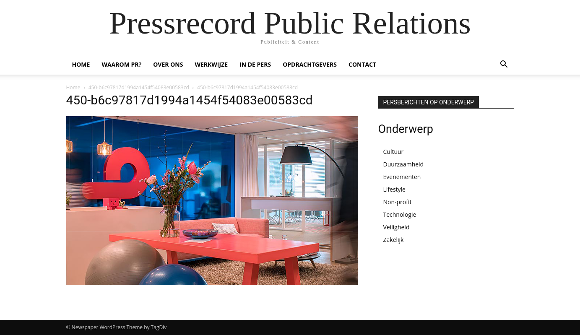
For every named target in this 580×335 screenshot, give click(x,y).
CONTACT (362, 64)
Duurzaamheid (403, 164)
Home (73, 87)
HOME (81, 64)
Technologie (399, 214)
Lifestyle (394, 189)
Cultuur (393, 152)
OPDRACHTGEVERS (310, 64)
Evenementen (402, 177)
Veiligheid (396, 227)
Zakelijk (393, 240)
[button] (504, 65)
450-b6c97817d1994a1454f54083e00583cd (138, 87)
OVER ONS (168, 64)
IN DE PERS (255, 64)
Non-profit (397, 202)
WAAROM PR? (121, 64)
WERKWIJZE (211, 64)
